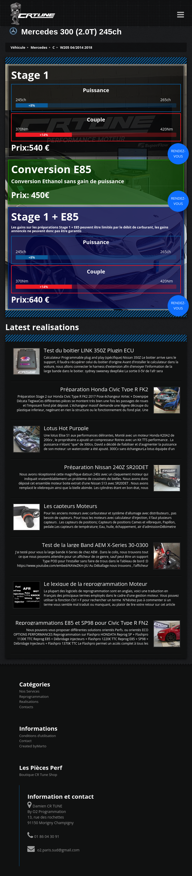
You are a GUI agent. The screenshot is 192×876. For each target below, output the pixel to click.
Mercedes (39, 47)
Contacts (26, 706)
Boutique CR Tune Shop (38, 774)
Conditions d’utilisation (37, 735)
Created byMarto (32, 746)
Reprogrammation (34, 696)
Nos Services (29, 691)
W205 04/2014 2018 (76, 47)
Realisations (28, 701)
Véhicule (18, 47)
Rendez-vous (178, 154)
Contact (25, 740)
